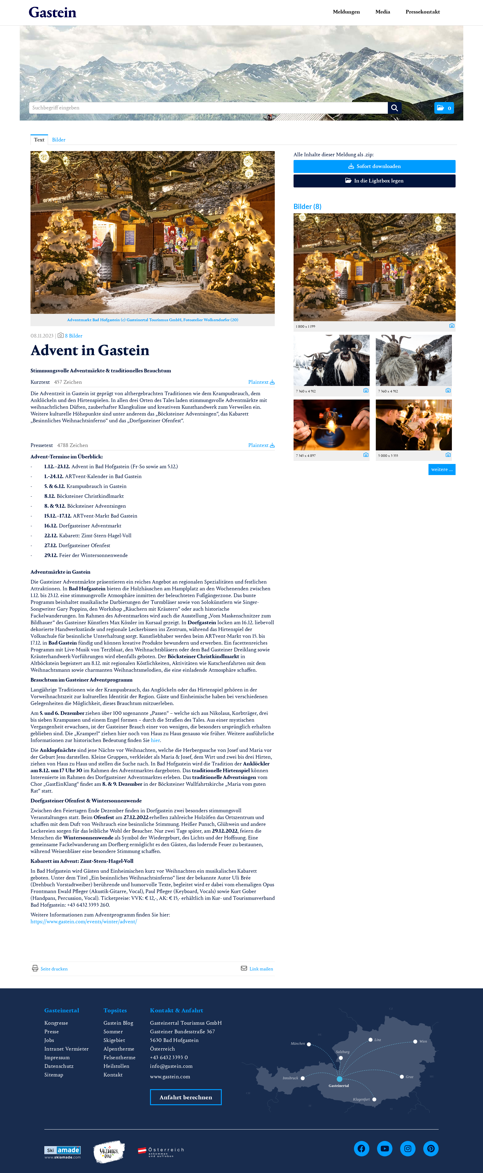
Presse (51, 1031)
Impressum (57, 1057)
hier (155, 740)
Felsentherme (120, 1057)
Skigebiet (114, 1040)
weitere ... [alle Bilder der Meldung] (442, 469)
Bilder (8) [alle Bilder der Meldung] (308, 206)
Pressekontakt (423, 12)
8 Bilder (74, 336)
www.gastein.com (170, 1076)
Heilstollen (117, 1066)
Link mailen (261, 969)
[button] (444, 108)
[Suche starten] (395, 108)
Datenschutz (59, 1066)
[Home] (52, 12)
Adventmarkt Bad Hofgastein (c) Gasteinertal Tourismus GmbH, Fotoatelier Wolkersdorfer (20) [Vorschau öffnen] (152, 319)
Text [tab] (39, 140)
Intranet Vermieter (66, 1049)
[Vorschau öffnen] (152, 232)
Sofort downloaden (374, 166)
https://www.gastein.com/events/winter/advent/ (83, 921)
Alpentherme (119, 1049)
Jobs (49, 1040)
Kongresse (56, 1023)
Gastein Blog (118, 1023)
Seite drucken (54, 969)
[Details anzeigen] (450, 326)
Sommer (113, 1031)
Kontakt (113, 1075)
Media (382, 12)
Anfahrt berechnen (186, 1097)
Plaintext (261, 382)
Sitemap (53, 1075)
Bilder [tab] (59, 140)
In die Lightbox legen (374, 181)
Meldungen (346, 12)
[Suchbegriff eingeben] (215, 108)
